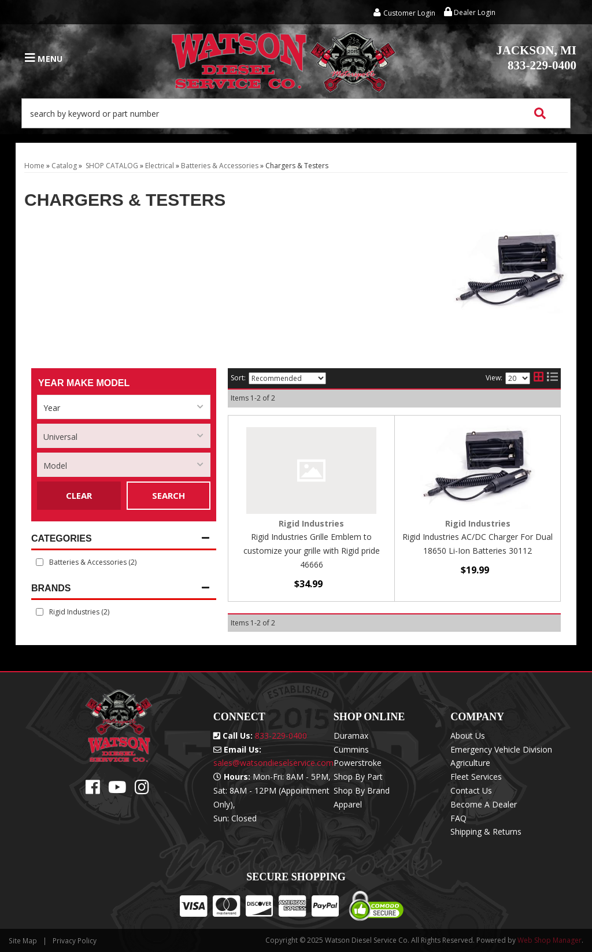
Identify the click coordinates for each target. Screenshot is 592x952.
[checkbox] (39, 612)
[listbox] (123, 407)
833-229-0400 (536, 57)
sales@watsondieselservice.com (273, 762)
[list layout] (552, 378)
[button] (296, 113)
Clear (79, 495)
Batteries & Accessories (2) (92, 562)
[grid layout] (538, 378)
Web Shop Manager (549, 940)
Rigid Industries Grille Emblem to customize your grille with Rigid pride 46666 (311, 550)
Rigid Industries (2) (79, 612)
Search (168, 495)
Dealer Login (469, 12)
